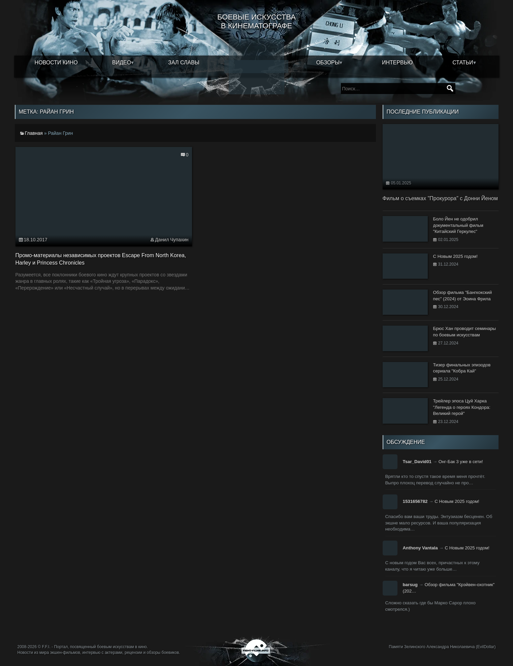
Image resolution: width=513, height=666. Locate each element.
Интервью (397, 62)
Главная (34, 133)
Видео (121, 62)
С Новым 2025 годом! (457, 501)
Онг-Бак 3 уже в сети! (461, 461)
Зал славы (183, 62)
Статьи (462, 62)
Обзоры (328, 62)
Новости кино (56, 62)
